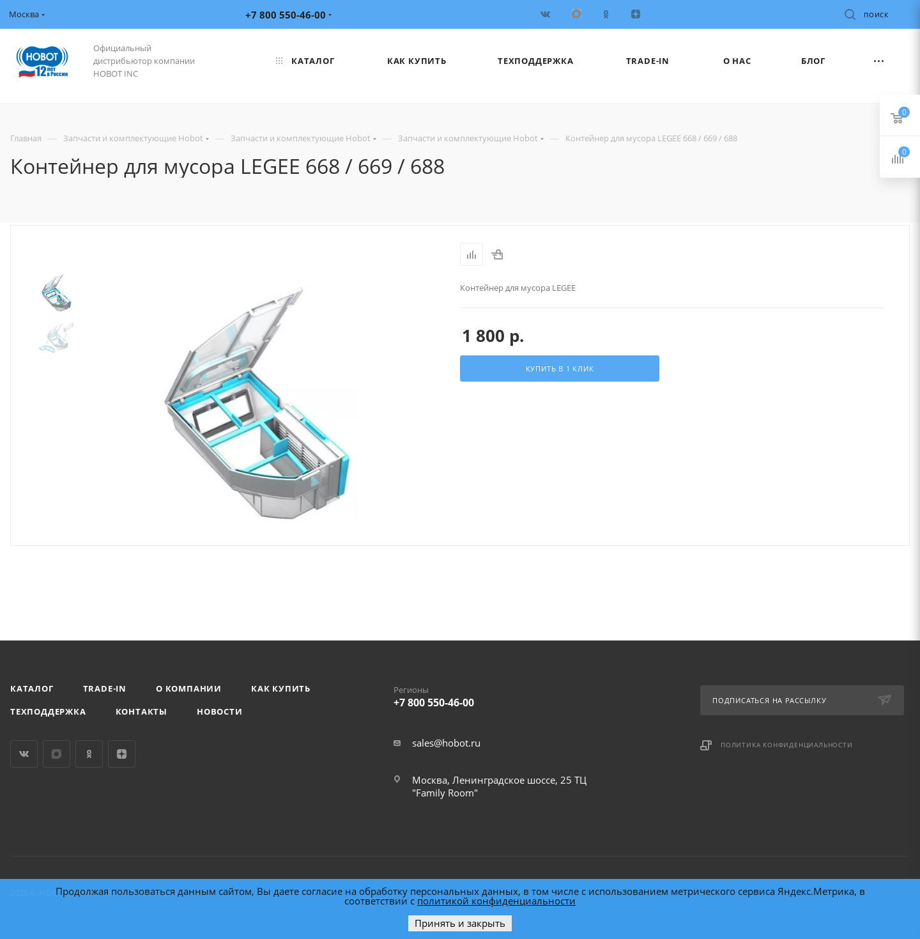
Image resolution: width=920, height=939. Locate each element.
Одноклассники (89, 754)
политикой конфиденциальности (496, 900)
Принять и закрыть (460, 923)
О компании (189, 688)
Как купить (280, 688)
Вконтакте (24, 754)
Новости (220, 711)
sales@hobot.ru (446, 742)
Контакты (141, 711)
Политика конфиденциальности (787, 744)
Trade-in (104, 688)
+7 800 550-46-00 (498, 694)
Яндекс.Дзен (121, 754)
